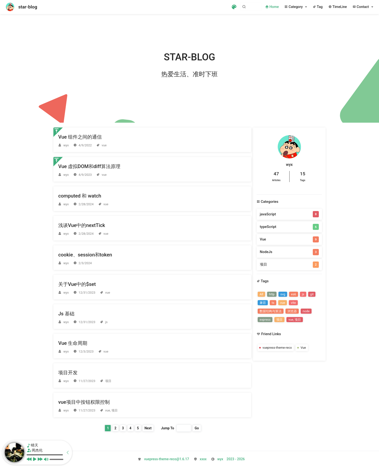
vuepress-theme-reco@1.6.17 (166, 459)
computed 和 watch (79, 196)
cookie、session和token (85, 255)
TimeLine (337, 7)
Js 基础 (66, 314)
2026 (231, 459)
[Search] (237, 7)
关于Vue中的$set (77, 284)
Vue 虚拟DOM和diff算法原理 (89, 166)
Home (272, 7)
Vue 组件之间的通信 (80, 137)
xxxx (203, 459)
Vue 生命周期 (72, 343)
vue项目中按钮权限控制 (84, 402)
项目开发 (68, 372)
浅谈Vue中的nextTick (81, 225)
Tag (317, 7)
